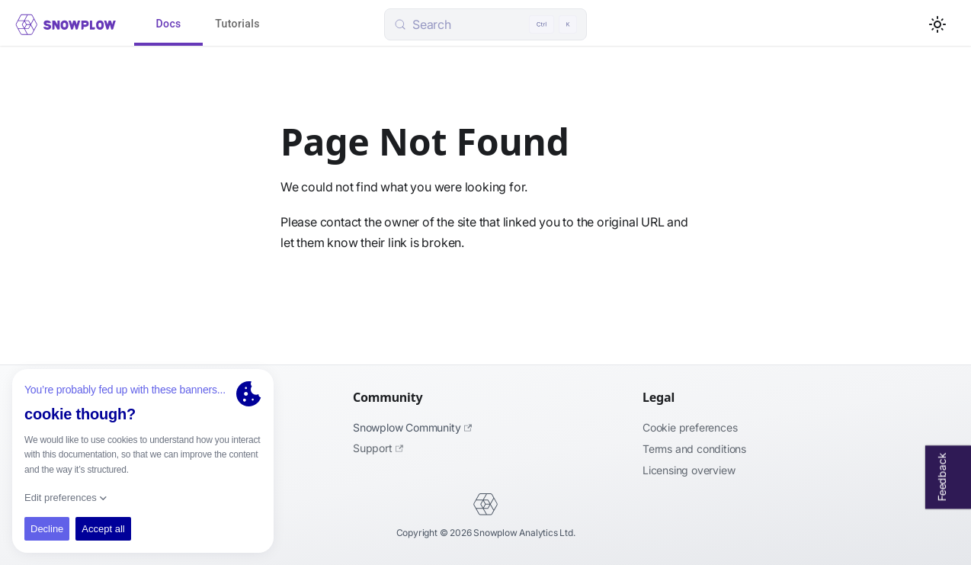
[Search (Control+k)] (485, 24)
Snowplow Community (412, 427)
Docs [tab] (168, 24)
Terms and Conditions (694, 448)
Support (378, 447)
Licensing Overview (689, 470)
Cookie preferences (690, 427)
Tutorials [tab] (237, 24)
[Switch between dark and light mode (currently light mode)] (937, 24)
